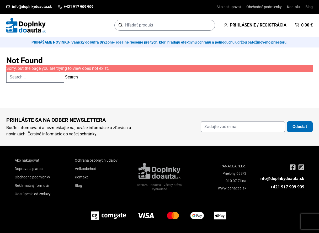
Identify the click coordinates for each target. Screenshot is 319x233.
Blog (309, 7)
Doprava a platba (29, 169)
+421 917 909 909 (287, 186)
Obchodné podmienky (264, 7)
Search (71, 77)
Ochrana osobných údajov (96, 160)
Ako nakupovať (228, 7)
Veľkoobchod (85, 169)
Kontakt (293, 7)
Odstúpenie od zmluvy (33, 194)
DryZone (107, 42)
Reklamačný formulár (32, 185)
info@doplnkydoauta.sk (281, 178)
